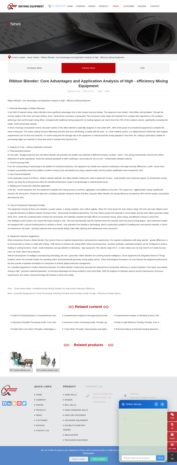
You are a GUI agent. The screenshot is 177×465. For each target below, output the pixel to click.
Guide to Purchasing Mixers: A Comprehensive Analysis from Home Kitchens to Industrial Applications (55, 315)
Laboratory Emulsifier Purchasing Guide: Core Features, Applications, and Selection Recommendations (55, 322)
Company (80, 6)
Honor (91, 6)
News (116, 8)
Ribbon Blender (14, 101)
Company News (34, 68)
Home (70, 6)
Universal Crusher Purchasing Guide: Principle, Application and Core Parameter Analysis (101, 322)
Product (103, 8)
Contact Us (155, 8)
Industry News (88, 68)
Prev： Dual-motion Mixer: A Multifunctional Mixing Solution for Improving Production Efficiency (51, 288)
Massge (142, 6)
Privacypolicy (88, 453)
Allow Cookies (99, 459)
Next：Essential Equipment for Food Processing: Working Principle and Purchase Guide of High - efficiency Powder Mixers (64, 293)
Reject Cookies (78, 459)
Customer (128, 8)
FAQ (142, 68)
